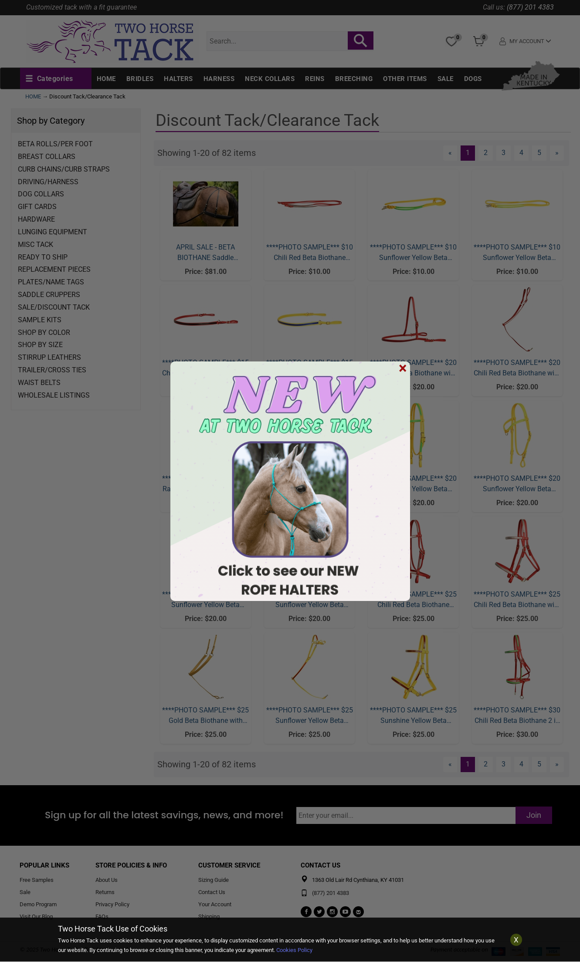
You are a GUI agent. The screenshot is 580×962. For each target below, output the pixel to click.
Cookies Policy (294, 950)
